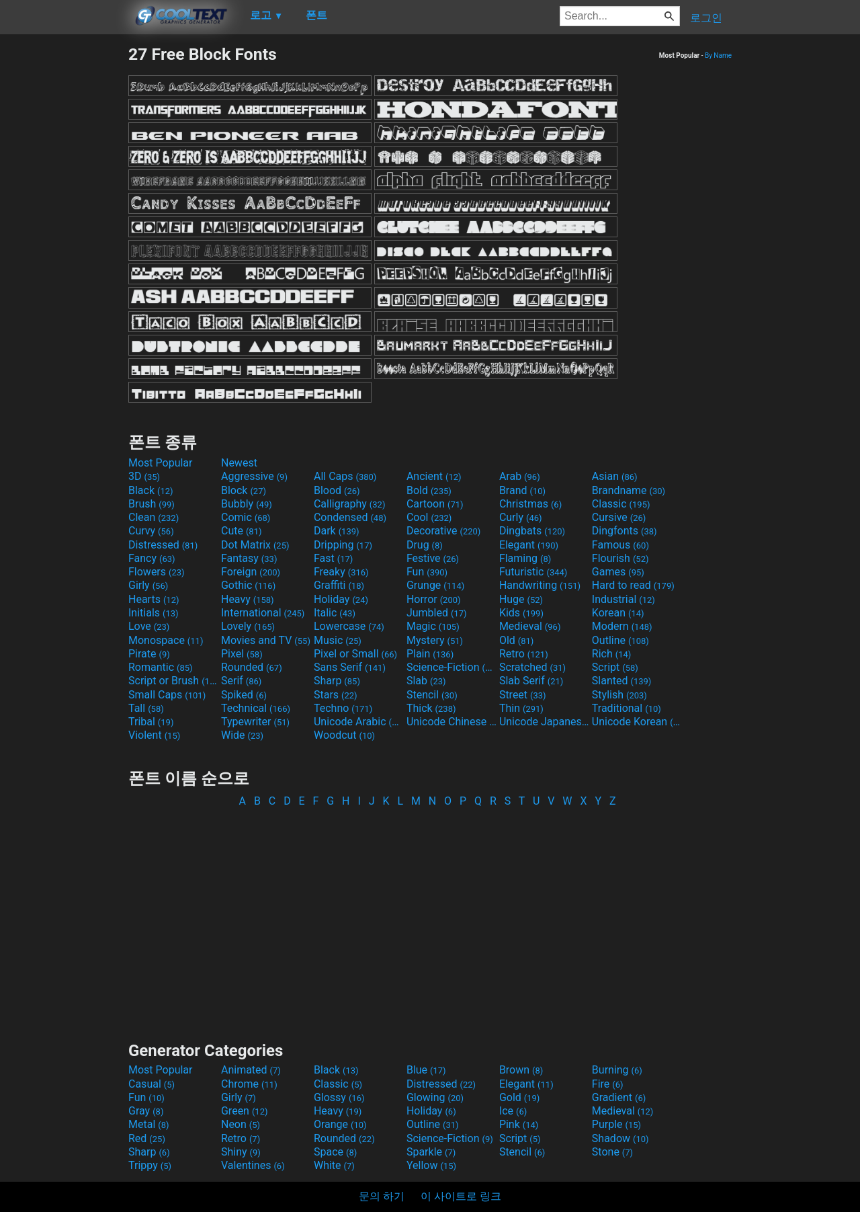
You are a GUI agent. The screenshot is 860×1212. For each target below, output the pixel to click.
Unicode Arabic (359, 721)
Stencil (432, 694)
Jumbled (436, 612)
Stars (335, 694)
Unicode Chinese (451, 721)
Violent (154, 735)
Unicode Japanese (544, 721)
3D (144, 476)
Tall (146, 708)
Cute (241, 530)
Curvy (151, 530)
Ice (513, 1110)
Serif (241, 680)
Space (335, 1151)
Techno (343, 708)
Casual (151, 1084)
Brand (522, 490)
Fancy (151, 558)
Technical (255, 708)
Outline (620, 640)
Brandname (628, 490)
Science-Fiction (451, 667)
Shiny (241, 1151)
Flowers (156, 571)
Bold (429, 490)
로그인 (706, 17)
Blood (337, 490)
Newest (239, 462)
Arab (519, 476)
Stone (612, 1151)
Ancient (434, 476)
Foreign (250, 571)
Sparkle (431, 1151)
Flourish (620, 558)
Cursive (619, 517)
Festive (432, 558)
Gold (519, 1097)
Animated (251, 1069)
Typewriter (255, 721)
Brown (521, 1069)
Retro (523, 653)
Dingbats (532, 530)
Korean (618, 612)
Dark (336, 530)
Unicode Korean (637, 721)
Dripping (343, 544)
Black (150, 490)
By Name (718, 55)
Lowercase (349, 626)
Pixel (242, 653)
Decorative (443, 530)
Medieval (530, 626)
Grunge (435, 585)
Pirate (149, 653)
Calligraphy (350, 503)
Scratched (532, 667)
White (334, 1165)
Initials (153, 612)
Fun (426, 571)
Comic (245, 517)
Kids (521, 612)
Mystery (434, 640)
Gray (145, 1110)
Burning (617, 1069)
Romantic (160, 667)
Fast (333, 558)
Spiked (244, 694)
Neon (240, 1124)
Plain (430, 653)
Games (618, 571)
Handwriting (539, 585)
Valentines (253, 1165)
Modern (622, 626)
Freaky (341, 571)
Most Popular (160, 462)
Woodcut (344, 735)
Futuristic (533, 571)
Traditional (626, 708)
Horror (433, 599)
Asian (615, 476)
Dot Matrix (255, 544)
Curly (520, 517)
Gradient (619, 1097)
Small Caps (167, 694)
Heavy (247, 599)
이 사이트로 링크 (461, 1196)
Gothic (248, 585)
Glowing (435, 1097)
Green (244, 1110)
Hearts (153, 599)
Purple (616, 1124)
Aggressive (254, 476)
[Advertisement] (64, 246)
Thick (431, 708)
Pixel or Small (355, 653)
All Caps (345, 476)
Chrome (249, 1084)
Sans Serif (350, 667)
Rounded (251, 667)
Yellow (431, 1165)
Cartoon (435, 503)
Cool (429, 517)
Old (516, 640)
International (262, 612)
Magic (433, 626)
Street (522, 694)
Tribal (150, 721)
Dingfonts (624, 530)
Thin (521, 708)
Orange (340, 1124)
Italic (334, 612)
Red (146, 1138)
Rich (612, 653)
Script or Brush (173, 680)
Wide (242, 735)
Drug (424, 544)
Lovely (248, 626)
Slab (426, 680)
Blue (426, 1069)
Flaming (525, 558)
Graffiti (339, 585)
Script (615, 667)
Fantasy (249, 558)
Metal (148, 1124)
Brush (151, 503)
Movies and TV (265, 640)
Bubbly (246, 503)
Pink (519, 1124)
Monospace (165, 640)
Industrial (623, 599)
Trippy (149, 1165)
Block (243, 490)
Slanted (622, 680)
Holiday (341, 599)
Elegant (528, 544)
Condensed (350, 517)
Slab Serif (531, 680)
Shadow (620, 1138)
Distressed (163, 544)
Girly (148, 585)
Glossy (339, 1097)
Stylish (619, 694)
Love (148, 626)
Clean (153, 517)
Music (337, 640)
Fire (608, 1084)
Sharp (337, 680)
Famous (620, 544)
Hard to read (633, 585)
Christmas (530, 503)
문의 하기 (381, 1196)
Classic (621, 503)
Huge (521, 599)
